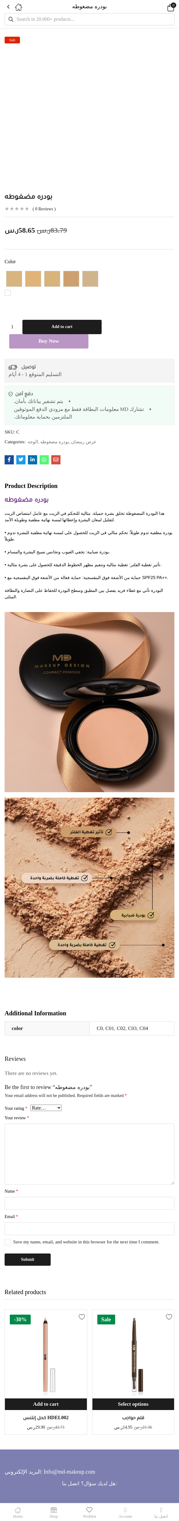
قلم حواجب (133, 1418)
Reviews (44, 209)
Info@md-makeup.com (69, 1473)
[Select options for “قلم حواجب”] (133, 1405)
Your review (17, 1118)
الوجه (33, 442)
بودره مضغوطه (54, 442)
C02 (121, 1029)
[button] (162, 6)
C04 (143, 1029)
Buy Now (48, 342)
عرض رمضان (83, 442)
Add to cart (62, 327)
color (10, 261)
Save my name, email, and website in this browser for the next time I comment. (86, 1242)
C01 (109, 1029)
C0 (100, 1029)
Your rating (16, 1109)
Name (11, 1192)
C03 (132, 1029)
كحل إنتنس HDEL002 (45, 1418)
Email (11, 1217)
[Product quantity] (12, 327)
